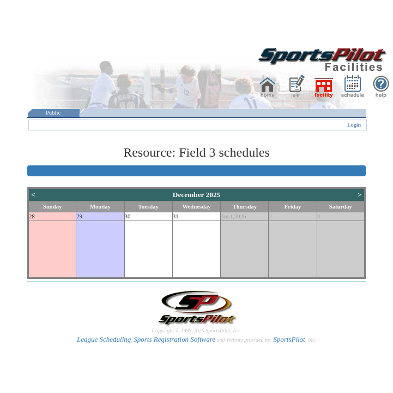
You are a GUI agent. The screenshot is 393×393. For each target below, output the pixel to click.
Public (53, 113)
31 (176, 216)
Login (354, 125)
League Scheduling (104, 339)
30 (128, 216)
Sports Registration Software (174, 339)
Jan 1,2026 (233, 216)
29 (79, 216)
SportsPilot (289, 339)
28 (32, 216)
